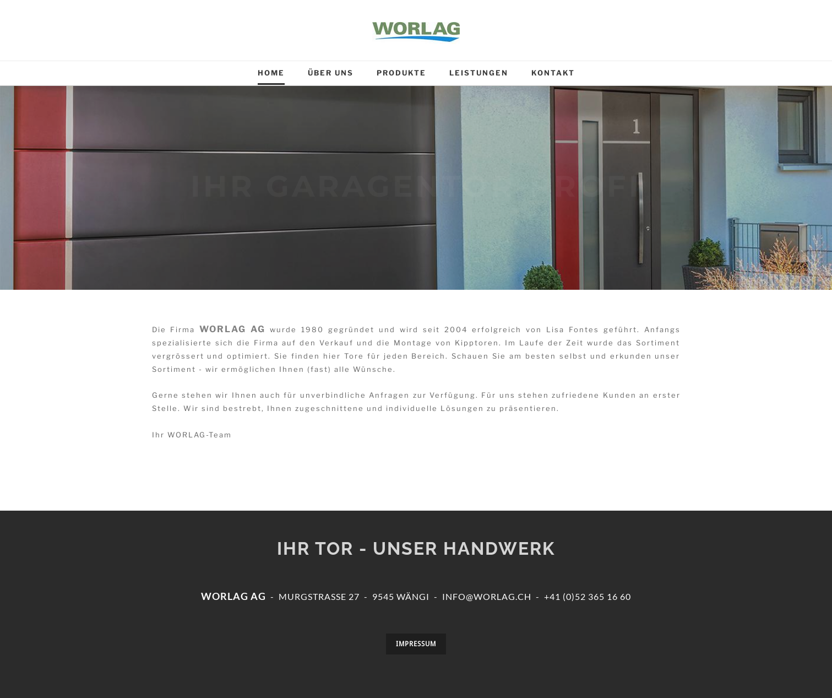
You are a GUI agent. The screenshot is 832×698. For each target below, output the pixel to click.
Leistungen (478, 72)
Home (271, 72)
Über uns (331, 72)
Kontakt (553, 72)
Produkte (401, 72)
